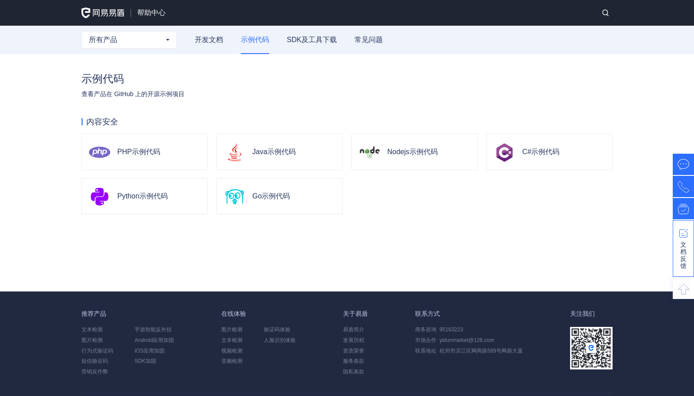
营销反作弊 (94, 372)
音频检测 (232, 361)
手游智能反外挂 (153, 329)
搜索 (605, 12)
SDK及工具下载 (312, 39)
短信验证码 (94, 361)
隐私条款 (353, 372)
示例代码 (255, 39)
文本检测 (92, 329)
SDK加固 (145, 361)
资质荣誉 (353, 351)
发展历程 (353, 340)
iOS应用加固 (150, 351)
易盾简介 (353, 329)
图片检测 (92, 340)
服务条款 (353, 361)
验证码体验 (277, 329)
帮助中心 (151, 12)
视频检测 (232, 351)
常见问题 (369, 39)
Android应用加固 (154, 340)
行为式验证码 (97, 351)
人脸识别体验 (280, 340)
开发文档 (209, 39)
